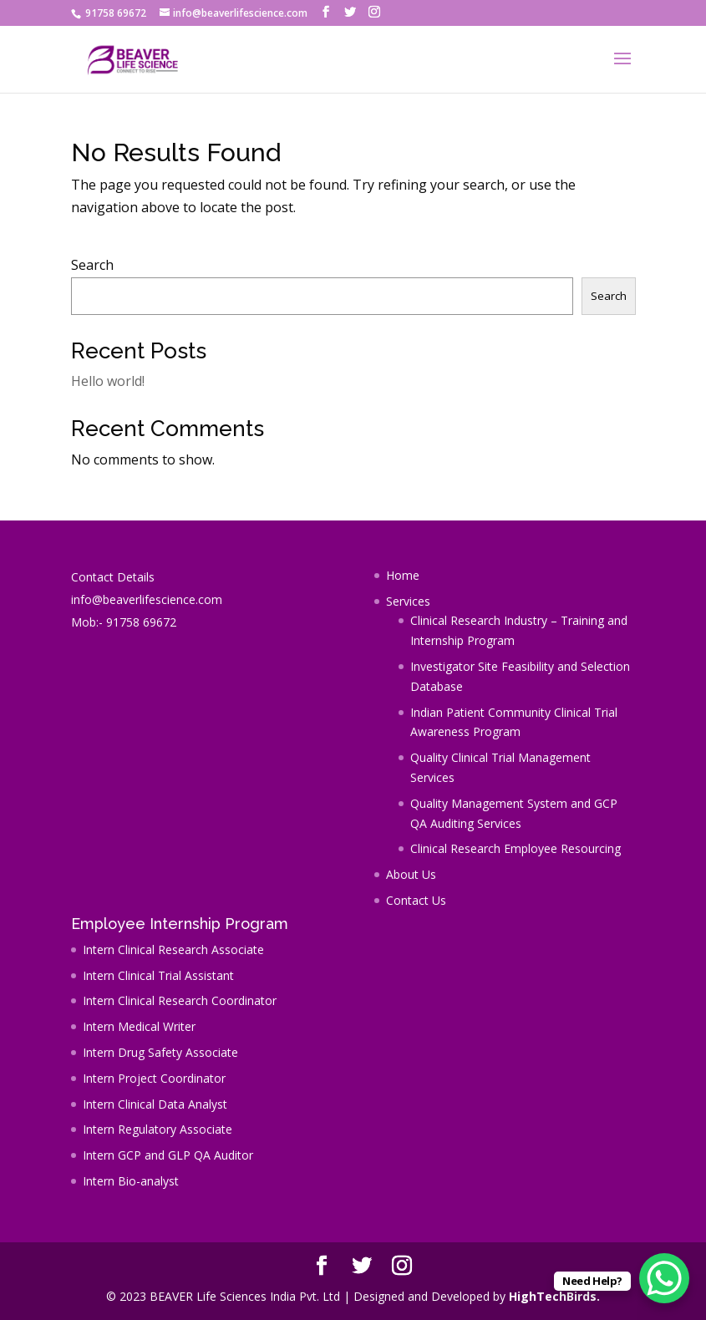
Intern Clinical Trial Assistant (158, 975)
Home (402, 575)
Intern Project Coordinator (154, 1078)
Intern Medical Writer (139, 1026)
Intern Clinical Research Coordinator (180, 1000)
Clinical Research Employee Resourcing (515, 848)
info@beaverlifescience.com (146, 599)
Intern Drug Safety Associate (160, 1052)
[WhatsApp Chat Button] (664, 1278)
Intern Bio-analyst (131, 1181)
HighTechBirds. (554, 1296)
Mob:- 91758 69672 (123, 622)
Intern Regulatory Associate (157, 1129)
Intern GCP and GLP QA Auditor (168, 1155)
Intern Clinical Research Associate (173, 949)
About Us (411, 874)
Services (408, 601)
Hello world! (108, 381)
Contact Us (416, 900)
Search (92, 265)
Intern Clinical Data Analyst (155, 1104)
